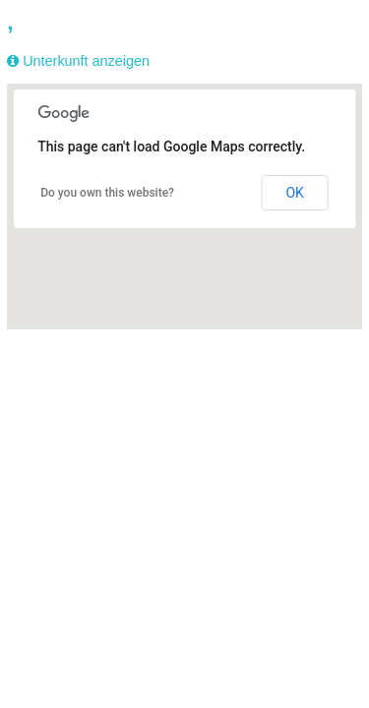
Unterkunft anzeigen (86, 61)
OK (294, 193)
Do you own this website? (107, 193)
